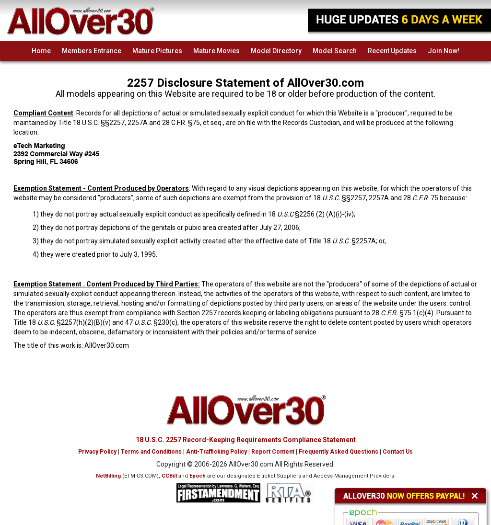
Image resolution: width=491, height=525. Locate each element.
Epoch (197, 476)
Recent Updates (392, 51)
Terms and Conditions (151, 451)
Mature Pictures (157, 51)
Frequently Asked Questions (338, 451)
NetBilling (108, 476)
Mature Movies (216, 51)
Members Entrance (91, 51)
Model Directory (276, 51)
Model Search (335, 51)
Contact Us (398, 451)
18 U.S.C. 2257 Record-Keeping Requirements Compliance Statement (246, 440)
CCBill (169, 476)
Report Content (272, 451)
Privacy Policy (97, 451)
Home (41, 51)
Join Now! (443, 51)
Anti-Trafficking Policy (216, 451)
